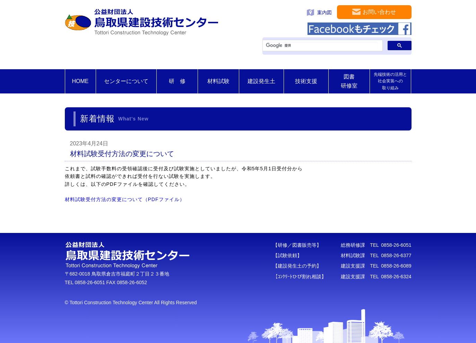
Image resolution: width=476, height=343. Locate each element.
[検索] (322, 45)
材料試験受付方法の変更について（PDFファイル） (125, 199)
